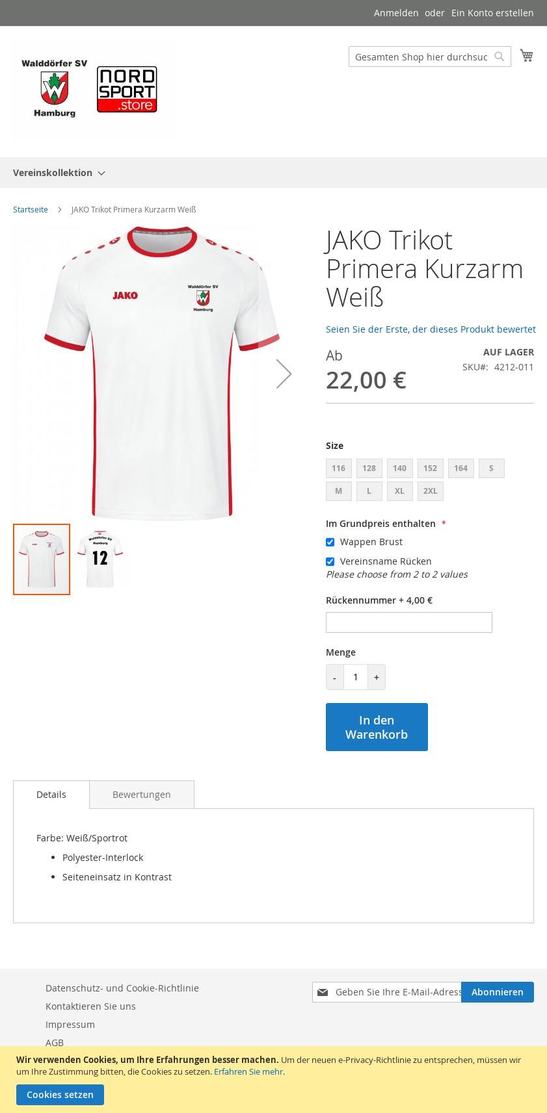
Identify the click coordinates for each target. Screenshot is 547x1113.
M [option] (338, 490)
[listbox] (430, 481)
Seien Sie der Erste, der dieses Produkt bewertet (431, 329)
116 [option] (338, 468)
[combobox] (430, 56)
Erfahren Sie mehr (248, 1071)
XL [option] (400, 490)
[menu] (273, 172)
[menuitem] (55, 172)
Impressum (70, 1024)
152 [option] (430, 468)
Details (51, 794)
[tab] (51, 794)
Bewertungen (142, 794)
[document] (275, 1079)
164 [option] (461, 468)
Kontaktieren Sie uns (91, 1006)
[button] (284, 373)
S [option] (491, 468)
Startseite (30, 209)
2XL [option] (430, 490)
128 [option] (369, 468)
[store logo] (94, 91)
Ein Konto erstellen (492, 12)
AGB (55, 1042)
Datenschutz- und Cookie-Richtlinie (122, 988)
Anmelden (396, 12)
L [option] (369, 490)
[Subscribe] (497, 992)
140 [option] (400, 468)
